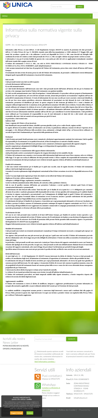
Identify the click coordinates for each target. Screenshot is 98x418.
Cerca (79, 7)
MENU (5, 16)
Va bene (30, 413)
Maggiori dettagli (16, 413)
